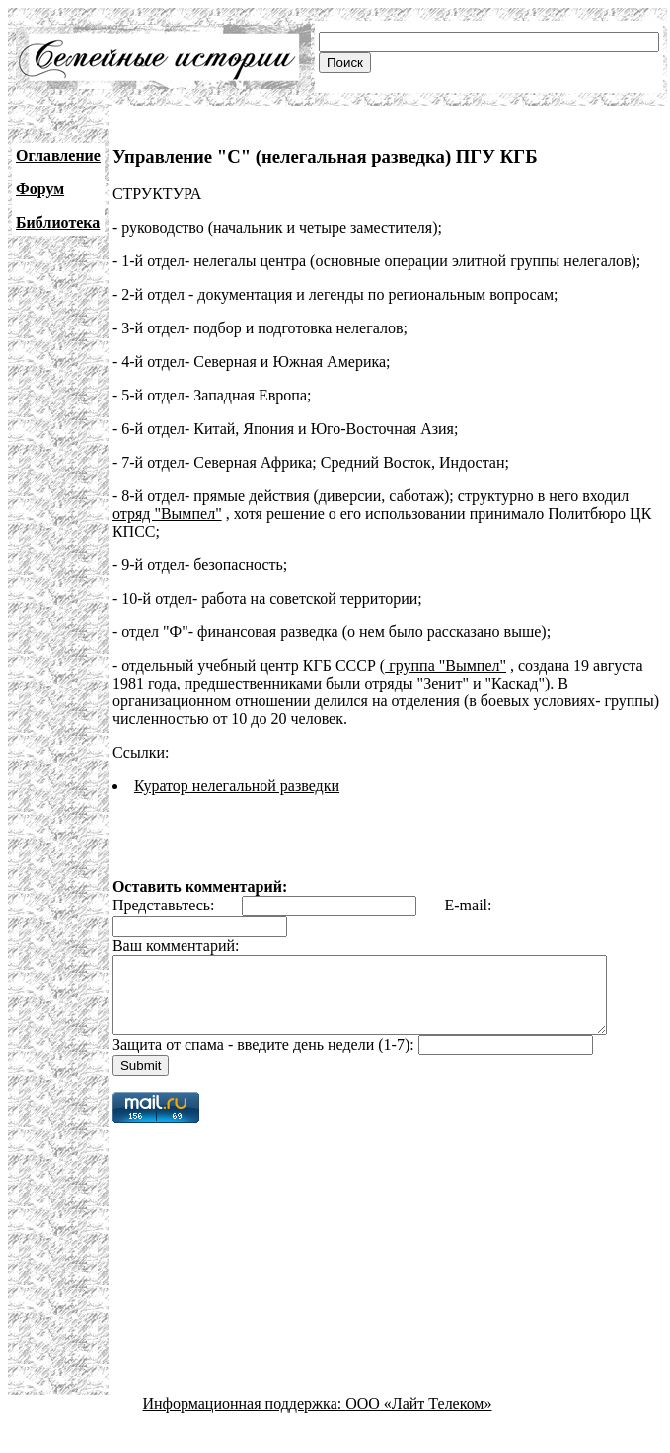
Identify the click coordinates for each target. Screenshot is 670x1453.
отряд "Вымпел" (167, 513)
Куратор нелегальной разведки (236, 785)
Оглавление (58, 155)
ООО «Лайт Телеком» (418, 1418)
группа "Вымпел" (445, 665)
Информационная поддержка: (244, 1418)
